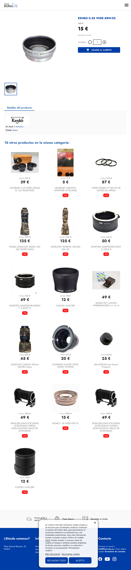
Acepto (80, 560)
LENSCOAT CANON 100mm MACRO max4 (25, 366)
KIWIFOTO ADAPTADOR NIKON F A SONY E (24, 307)
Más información (52, 554)
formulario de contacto (115, 551)
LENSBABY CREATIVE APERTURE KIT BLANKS (65, 189)
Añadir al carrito (99, 50)
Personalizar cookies (71, 554)
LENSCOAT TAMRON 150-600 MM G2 (65, 248)
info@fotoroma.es (106, 549)
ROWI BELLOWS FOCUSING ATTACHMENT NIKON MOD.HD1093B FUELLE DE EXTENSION (25, 427)
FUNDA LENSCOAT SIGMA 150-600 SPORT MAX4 (25, 248)
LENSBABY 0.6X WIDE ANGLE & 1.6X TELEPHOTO (25, 189)
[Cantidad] (97, 42)
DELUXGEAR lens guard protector (106, 366)
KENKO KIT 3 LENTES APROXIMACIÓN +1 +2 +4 (106, 304)
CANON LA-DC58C (25, 487)
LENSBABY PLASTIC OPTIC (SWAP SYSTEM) (65, 366)
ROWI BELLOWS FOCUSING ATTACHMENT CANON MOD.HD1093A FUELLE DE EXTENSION (106, 427)
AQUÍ (47, 540)
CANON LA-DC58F (65, 305)
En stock (9, 126)
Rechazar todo (56, 560)
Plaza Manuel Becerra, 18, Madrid (15, 547)
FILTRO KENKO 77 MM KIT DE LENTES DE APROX (106, 189)
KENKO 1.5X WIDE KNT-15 (65, 423)
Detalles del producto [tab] (19, 108)
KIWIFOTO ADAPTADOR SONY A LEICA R (106, 248)
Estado (9, 130)
